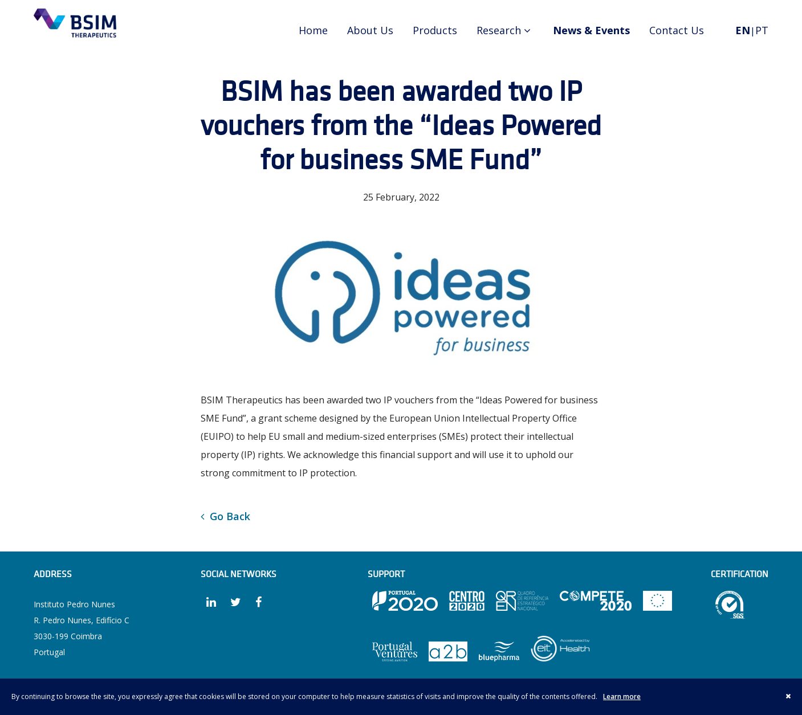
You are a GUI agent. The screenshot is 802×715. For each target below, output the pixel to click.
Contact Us (676, 30)
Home (313, 30)
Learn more (622, 696)
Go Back (225, 516)
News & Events (591, 30)
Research (505, 30)
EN (742, 30)
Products (435, 30)
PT (761, 30)
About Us (370, 30)
